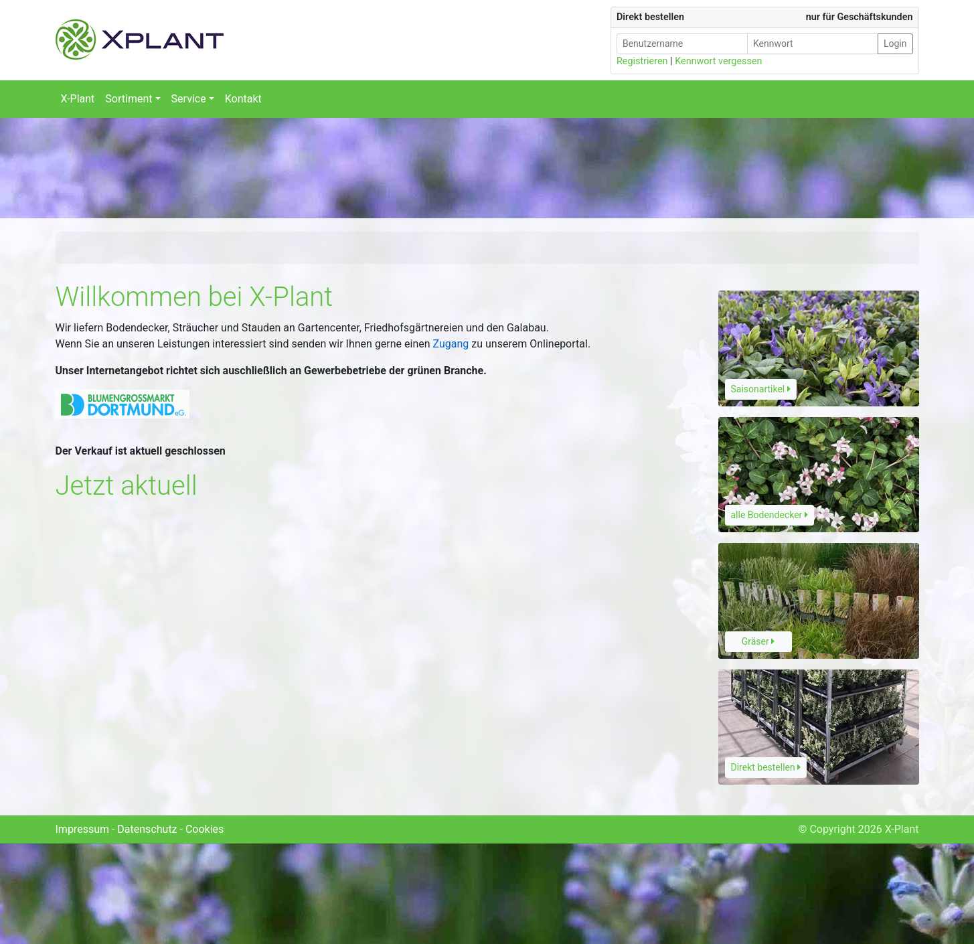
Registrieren (642, 61)
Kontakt (243, 98)
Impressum (83, 829)
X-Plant (78, 98)
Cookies (204, 829)
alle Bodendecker (769, 514)
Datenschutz (147, 829)
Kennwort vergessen (718, 61)
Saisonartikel (761, 389)
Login (895, 43)
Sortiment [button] (128, 98)
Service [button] (188, 98)
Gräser (758, 641)
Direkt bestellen (766, 767)
